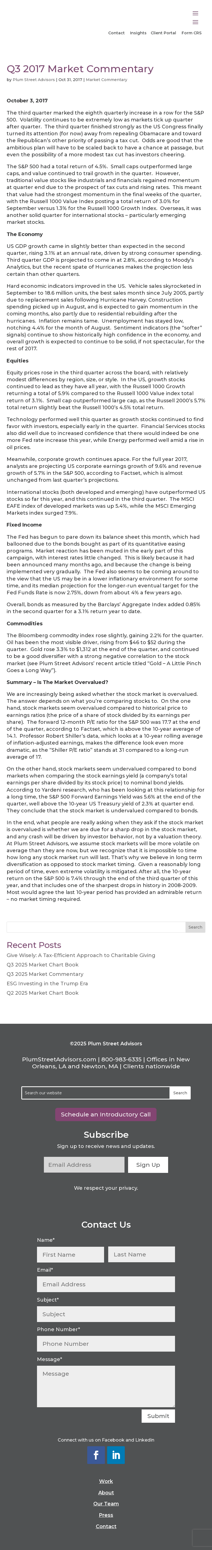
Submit (158, 1415)
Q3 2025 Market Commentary (45, 974)
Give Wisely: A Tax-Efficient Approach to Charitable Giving (81, 955)
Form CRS (192, 32)
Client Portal (163, 32)
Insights (138, 32)
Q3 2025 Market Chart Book (42, 965)
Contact (117, 32)
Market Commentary (106, 79)
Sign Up (149, 1164)
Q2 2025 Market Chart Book (42, 993)
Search (195, 927)
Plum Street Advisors (34, 79)
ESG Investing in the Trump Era (47, 984)
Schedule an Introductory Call (106, 1114)
